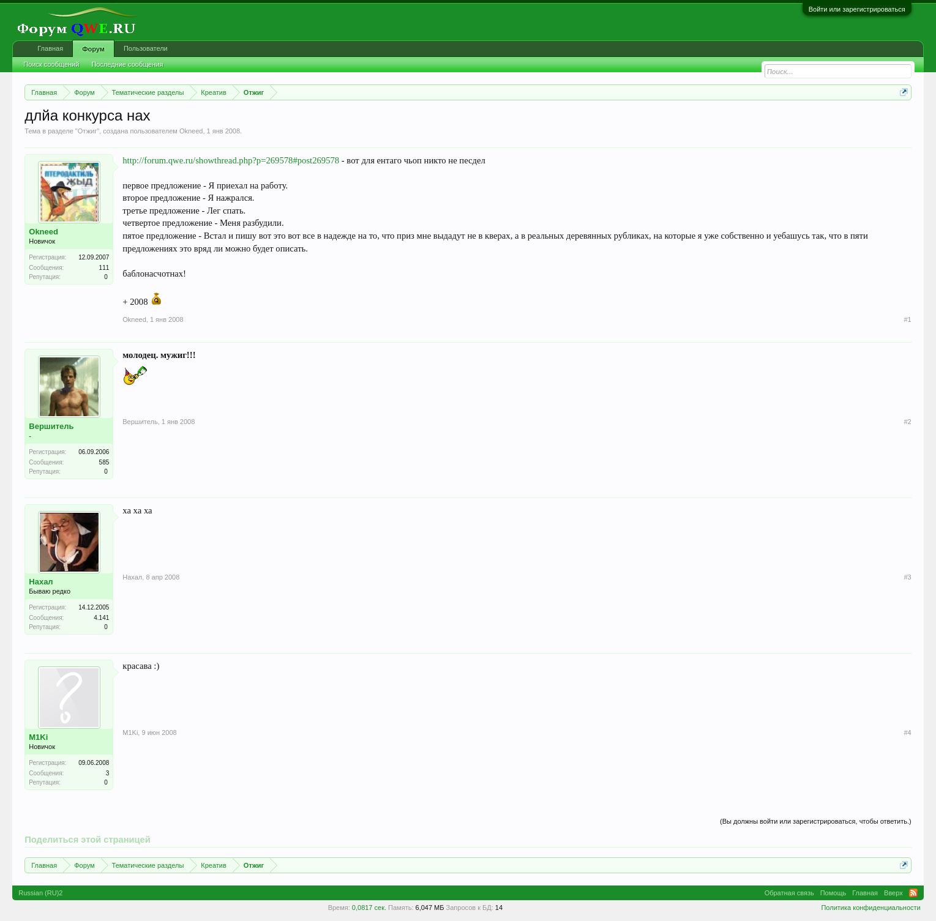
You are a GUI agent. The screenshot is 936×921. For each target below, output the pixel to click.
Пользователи (146, 48)
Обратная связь (789, 893)
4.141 (101, 617)
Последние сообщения (127, 64)
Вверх (893, 893)
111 (104, 267)
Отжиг (87, 131)
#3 (907, 577)
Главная (50, 48)
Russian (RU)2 (40, 893)
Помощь (833, 893)
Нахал (41, 581)
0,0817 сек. (369, 907)
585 (104, 462)
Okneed (191, 131)
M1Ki (38, 737)
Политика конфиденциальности (870, 907)
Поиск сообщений (51, 64)
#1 (907, 319)
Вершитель (51, 426)
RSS (913, 893)
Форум (93, 49)
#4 (907, 732)
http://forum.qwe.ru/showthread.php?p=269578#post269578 (230, 160)
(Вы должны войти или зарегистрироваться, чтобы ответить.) (816, 821)
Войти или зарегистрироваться (857, 9)
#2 (907, 421)
